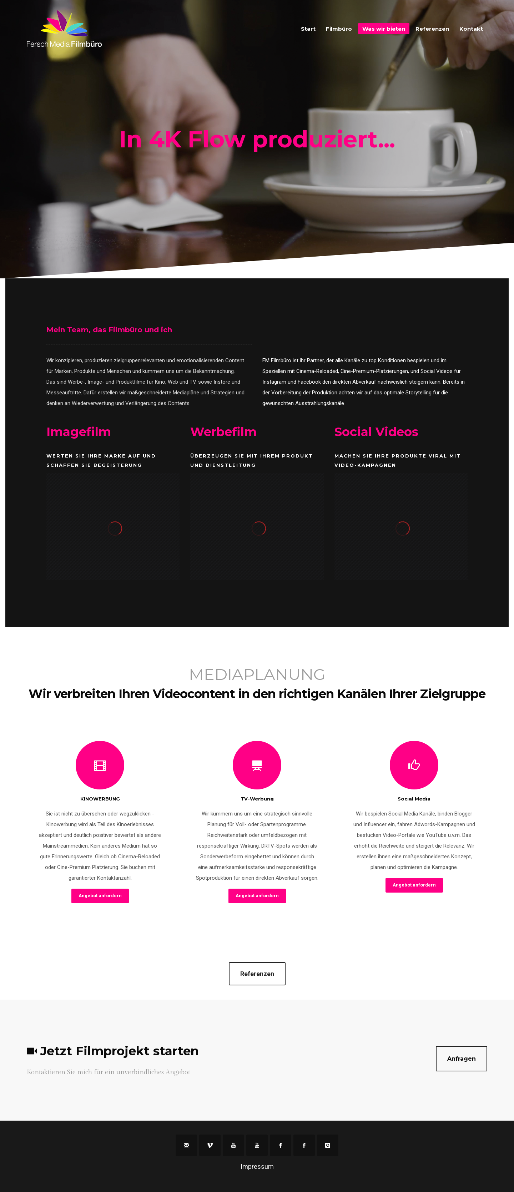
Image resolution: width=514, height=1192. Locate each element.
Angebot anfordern (100, 895)
